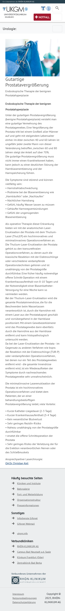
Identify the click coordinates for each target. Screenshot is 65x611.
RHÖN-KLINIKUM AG (28, 546)
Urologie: (9, 28)
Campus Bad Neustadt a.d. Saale (34, 551)
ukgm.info (22, 533)
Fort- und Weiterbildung (30, 494)
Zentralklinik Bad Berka (29, 562)
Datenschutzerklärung (24, 602)
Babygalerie (23, 488)
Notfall (44, 17)
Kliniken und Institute (29, 483)
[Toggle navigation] (57, 8)
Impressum (18, 594)
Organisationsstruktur (29, 499)
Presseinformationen (28, 505)
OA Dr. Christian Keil (16, 463)
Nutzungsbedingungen (24, 598)
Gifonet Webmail (26, 523)
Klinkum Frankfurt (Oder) (30, 557)
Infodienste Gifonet (27, 518)
